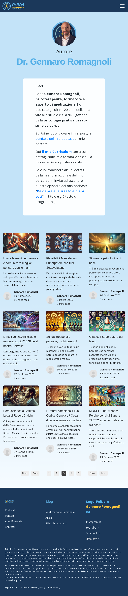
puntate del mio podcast (54, 138)
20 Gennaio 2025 (67, 448)
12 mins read (107, 377)
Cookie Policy (53, 587)
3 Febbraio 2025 (109, 373)
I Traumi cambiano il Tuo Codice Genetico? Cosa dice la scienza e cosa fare (63, 415)
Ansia (48, 517)
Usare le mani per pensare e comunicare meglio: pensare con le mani (20, 263)
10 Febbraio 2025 (67, 369)
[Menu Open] (94, 6)
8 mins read (106, 299)
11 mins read (21, 299)
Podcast (10, 510)
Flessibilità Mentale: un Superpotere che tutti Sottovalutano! (61, 263)
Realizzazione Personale (60, 512)
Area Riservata (14, 521)
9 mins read (63, 303)
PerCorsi (10, 515)
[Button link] (25, 473)
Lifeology (91, 538)
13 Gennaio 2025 (110, 457)
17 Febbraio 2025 (24, 374)
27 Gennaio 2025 (24, 451)
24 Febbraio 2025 (110, 295)
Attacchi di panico (55, 523)
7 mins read (20, 378)
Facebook (92, 533)
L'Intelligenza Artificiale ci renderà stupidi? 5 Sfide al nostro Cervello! (20, 341)
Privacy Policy (38, 587)
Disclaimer (25, 587)
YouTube (91, 527)
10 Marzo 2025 (22, 295)
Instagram (92, 522)
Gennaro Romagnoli (26, 291)
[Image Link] (13, 6)
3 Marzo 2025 (65, 299)
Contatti (10, 527)
